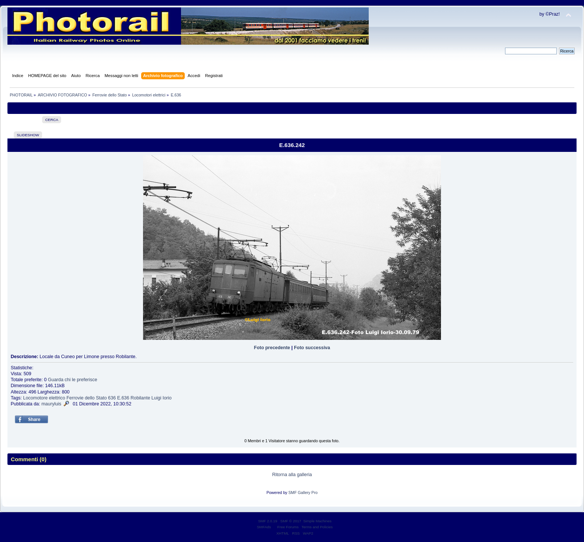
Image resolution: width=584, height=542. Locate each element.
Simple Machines (317, 521)
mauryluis (51, 403)
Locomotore (35, 398)
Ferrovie (74, 398)
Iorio (166, 398)
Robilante (140, 398)
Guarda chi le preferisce (72, 379)
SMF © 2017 (290, 521)
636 (112, 398)
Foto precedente (272, 347)
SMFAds (264, 527)
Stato (101, 398)
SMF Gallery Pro (302, 492)
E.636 (123, 398)
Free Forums (288, 527)
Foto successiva (312, 347)
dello (90, 398)
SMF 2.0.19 (267, 521)
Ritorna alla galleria (292, 474)
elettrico (57, 398)
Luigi (156, 398)
